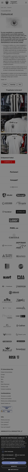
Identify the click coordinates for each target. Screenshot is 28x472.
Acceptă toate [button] (14, 462)
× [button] (26, 437)
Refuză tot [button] (14, 466)
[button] (14, 469)
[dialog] (14, 453)
